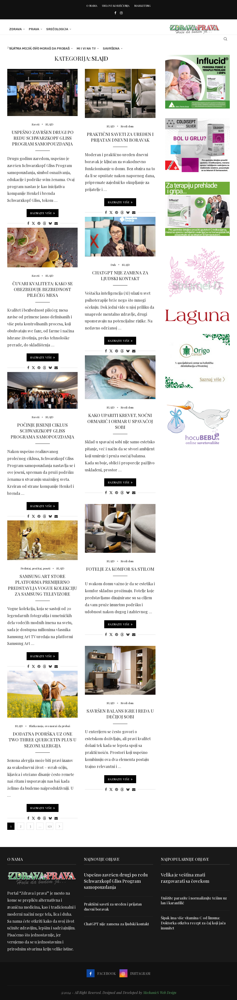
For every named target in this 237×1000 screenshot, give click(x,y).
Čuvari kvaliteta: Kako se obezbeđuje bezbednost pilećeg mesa (42, 290)
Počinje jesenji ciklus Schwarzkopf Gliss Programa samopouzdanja (42, 431)
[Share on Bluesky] (50, 223)
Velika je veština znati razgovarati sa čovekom (185, 878)
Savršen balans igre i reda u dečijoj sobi (120, 714)
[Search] (227, 39)
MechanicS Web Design (159, 992)
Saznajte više (42, 213)
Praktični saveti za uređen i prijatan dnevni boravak (120, 137)
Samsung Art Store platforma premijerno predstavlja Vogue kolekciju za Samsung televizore (42, 585)
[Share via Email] (56, 223)
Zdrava (13, 29)
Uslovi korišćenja (115, 5)
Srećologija (55, 29)
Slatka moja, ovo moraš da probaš (37, 48)
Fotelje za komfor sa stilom (120, 569)
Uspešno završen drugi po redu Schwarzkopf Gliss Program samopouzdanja (43, 138)
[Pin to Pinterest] (38, 223)
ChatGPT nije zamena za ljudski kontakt (120, 276)
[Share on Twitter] (33, 223)
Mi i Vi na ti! (84, 48)
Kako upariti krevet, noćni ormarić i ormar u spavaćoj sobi (120, 422)
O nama (91, 5)
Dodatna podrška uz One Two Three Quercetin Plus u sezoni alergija (42, 740)
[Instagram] (121, 13)
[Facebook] (115, 13)
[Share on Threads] (44, 223)
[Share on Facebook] (28, 223)
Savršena (109, 48)
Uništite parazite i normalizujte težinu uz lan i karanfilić (195, 900)
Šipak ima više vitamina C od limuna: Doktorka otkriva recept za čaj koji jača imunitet (191, 922)
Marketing (142, 5)
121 (50, 826)
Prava (32, 29)
